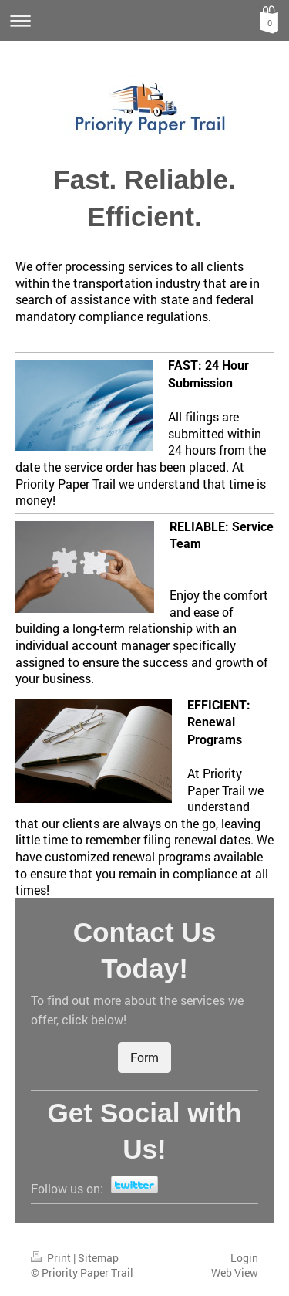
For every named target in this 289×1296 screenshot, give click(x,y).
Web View (234, 1272)
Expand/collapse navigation (144, 20)
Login (244, 1257)
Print (52, 1257)
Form (144, 1057)
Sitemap (98, 1257)
